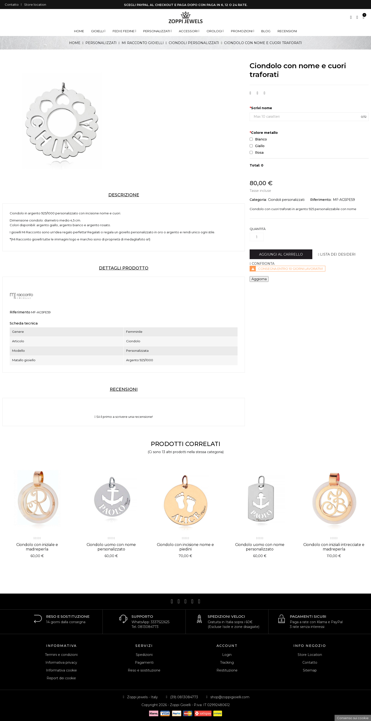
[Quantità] (257, 237)
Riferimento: (320, 200)
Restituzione (227, 670)
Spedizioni (144, 655)
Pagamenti (144, 662)
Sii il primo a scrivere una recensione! (123, 417)
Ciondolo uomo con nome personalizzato (111, 546)
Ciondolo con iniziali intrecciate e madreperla (333, 546)
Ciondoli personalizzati (286, 200)
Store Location (310, 655)
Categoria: (258, 200)
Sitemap (310, 670)
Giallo (257, 146)
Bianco (258, 139)
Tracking (227, 662)
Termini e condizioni (61, 655)
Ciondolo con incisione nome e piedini (185, 546)
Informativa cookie (61, 670)
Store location (35, 4)
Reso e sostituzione (144, 670)
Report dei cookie (61, 678)
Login (227, 655)
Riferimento (20, 312)
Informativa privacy (61, 662)
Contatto (12, 4)
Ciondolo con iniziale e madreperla (37, 546)
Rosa (257, 152)
